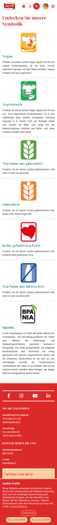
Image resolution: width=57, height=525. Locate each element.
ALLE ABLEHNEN (16, 519)
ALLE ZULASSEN (40, 519)
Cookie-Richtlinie (18, 506)
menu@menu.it (9, 463)
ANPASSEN (28, 513)
